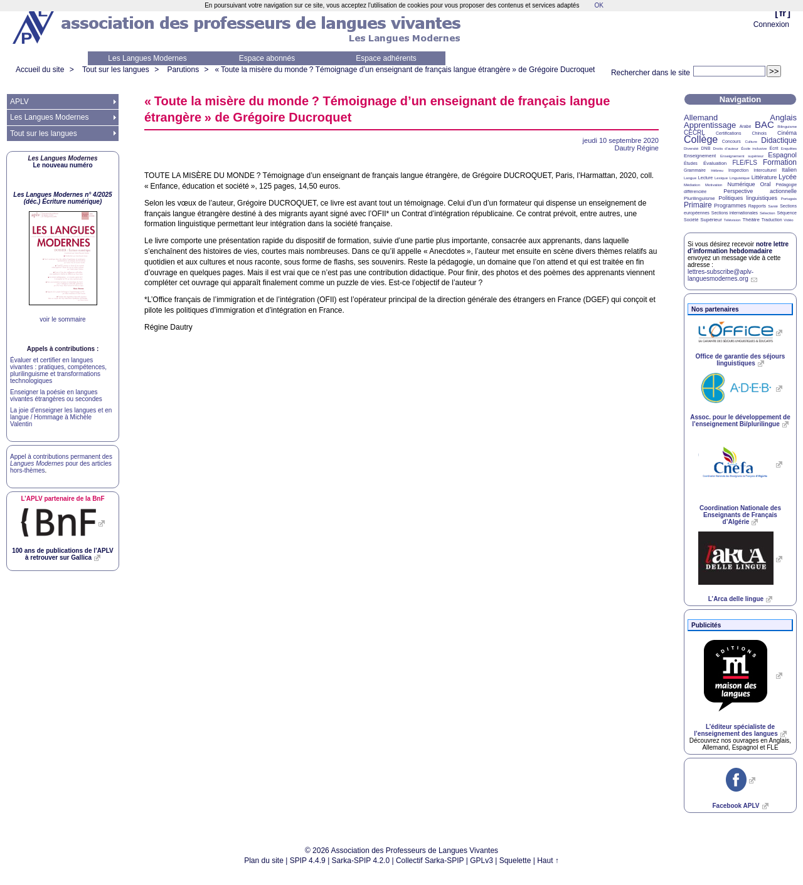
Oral (765, 184)
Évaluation (714, 163)
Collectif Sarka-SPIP (430, 860)
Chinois (759, 133)
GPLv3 (481, 860)
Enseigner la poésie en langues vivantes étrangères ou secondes (56, 395)
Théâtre (751, 220)
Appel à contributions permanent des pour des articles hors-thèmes (61, 463)
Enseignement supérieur (741, 156)
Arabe (746, 126)
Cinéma (787, 133)
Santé (773, 206)
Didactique (779, 140)
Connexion (771, 24)
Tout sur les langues (115, 69)
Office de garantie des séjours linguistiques (740, 360)
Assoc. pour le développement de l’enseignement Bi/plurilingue (740, 420)
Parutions (183, 69)
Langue (690, 178)
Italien (789, 170)
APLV (19, 101)
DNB (706, 148)
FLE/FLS (744, 162)
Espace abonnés (267, 58)
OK (598, 5)
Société (691, 219)
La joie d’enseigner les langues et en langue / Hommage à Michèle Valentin (61, 417)
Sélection (767, 213)
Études (691, 163)
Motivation (713, 185)
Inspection (738, 170)
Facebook (735, 805)
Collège (701, 139)
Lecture (705, 177)
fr (782, 13)
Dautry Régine (636, 148)
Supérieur (711, 220)
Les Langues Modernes (147, 58)
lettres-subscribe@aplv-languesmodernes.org (720, 275)
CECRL (694, 132)
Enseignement (700, 156)
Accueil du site (40, 69)
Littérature (764, 177)
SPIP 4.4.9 (308, 860)
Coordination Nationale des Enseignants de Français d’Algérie (740, 515)
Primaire (698, 205)
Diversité (691, 148)
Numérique (741, 184)
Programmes (730, 205)
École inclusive (754, 148)
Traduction (772, 219)
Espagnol (782, 155)
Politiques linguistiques (747, 198)
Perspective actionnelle (760, 191)
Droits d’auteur (725, 148)
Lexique (721, 178)
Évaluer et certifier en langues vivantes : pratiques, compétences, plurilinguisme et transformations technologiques (58, 370)
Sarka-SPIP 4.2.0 (361, 860)
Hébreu (717, 170)
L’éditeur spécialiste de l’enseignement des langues (735, 730)
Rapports (757, 206)
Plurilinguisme (699, 198)
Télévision (732, 220)
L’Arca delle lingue (735, 598)
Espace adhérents (386, 58)
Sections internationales (734, 213)
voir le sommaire (62, 319)
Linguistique (740, 178)
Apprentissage (710, 125)
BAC (764, 124)
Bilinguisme (787, 126)
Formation (780, 162)
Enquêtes (789, 148)
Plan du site (264, 860)
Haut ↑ (548, 860)
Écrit (773, 148)
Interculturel (765, 170)
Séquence (787, 213)
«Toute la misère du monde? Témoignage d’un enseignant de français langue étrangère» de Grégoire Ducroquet (405, 69)
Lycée (788, 177)
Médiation (692, 185)
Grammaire (695, 170)
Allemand (701, 117)
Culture (751, 142)
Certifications (728, 133)
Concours (731, 141)
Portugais (789, 199)
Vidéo (788, 220)
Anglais (783, 117)
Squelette (515, 860)
